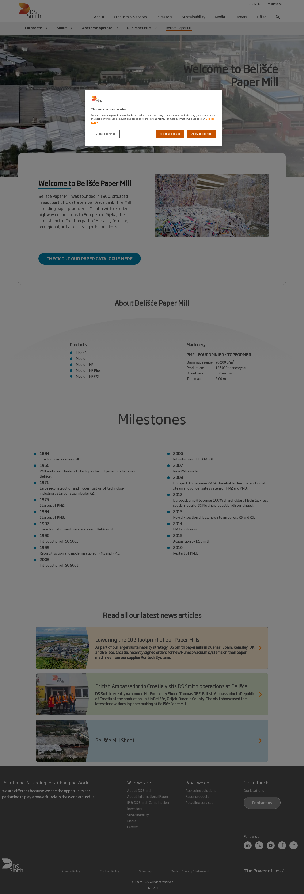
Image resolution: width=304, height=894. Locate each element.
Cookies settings (105, 133)
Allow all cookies (201, 133)
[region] (153, 118)
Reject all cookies (169, 133)
